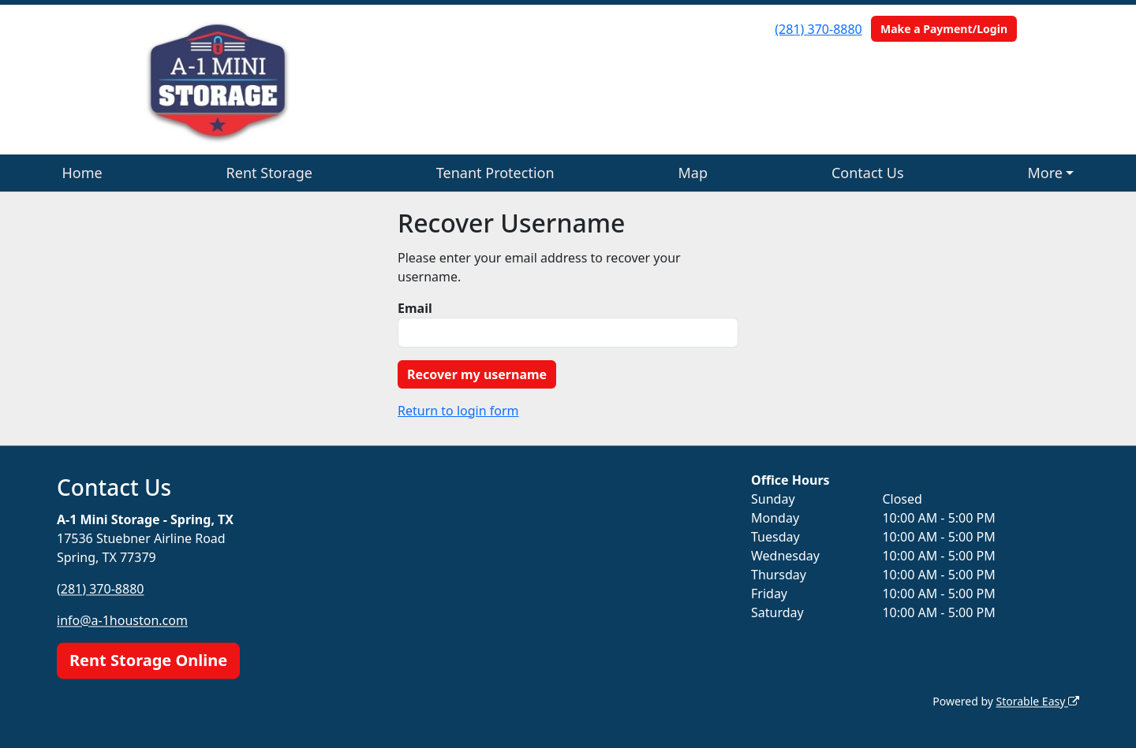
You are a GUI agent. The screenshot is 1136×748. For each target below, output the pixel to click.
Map (693, 172)
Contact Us (867, 172)
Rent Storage (269, 172)
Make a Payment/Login (943, 28)
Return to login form (458, 410)
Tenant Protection (495, 172)
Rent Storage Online (148, 660)
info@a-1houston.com (122, 620)
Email (415, 308)
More (1044, 172)
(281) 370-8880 (818, 29)
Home (82, 172)
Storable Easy (1037, 701)
